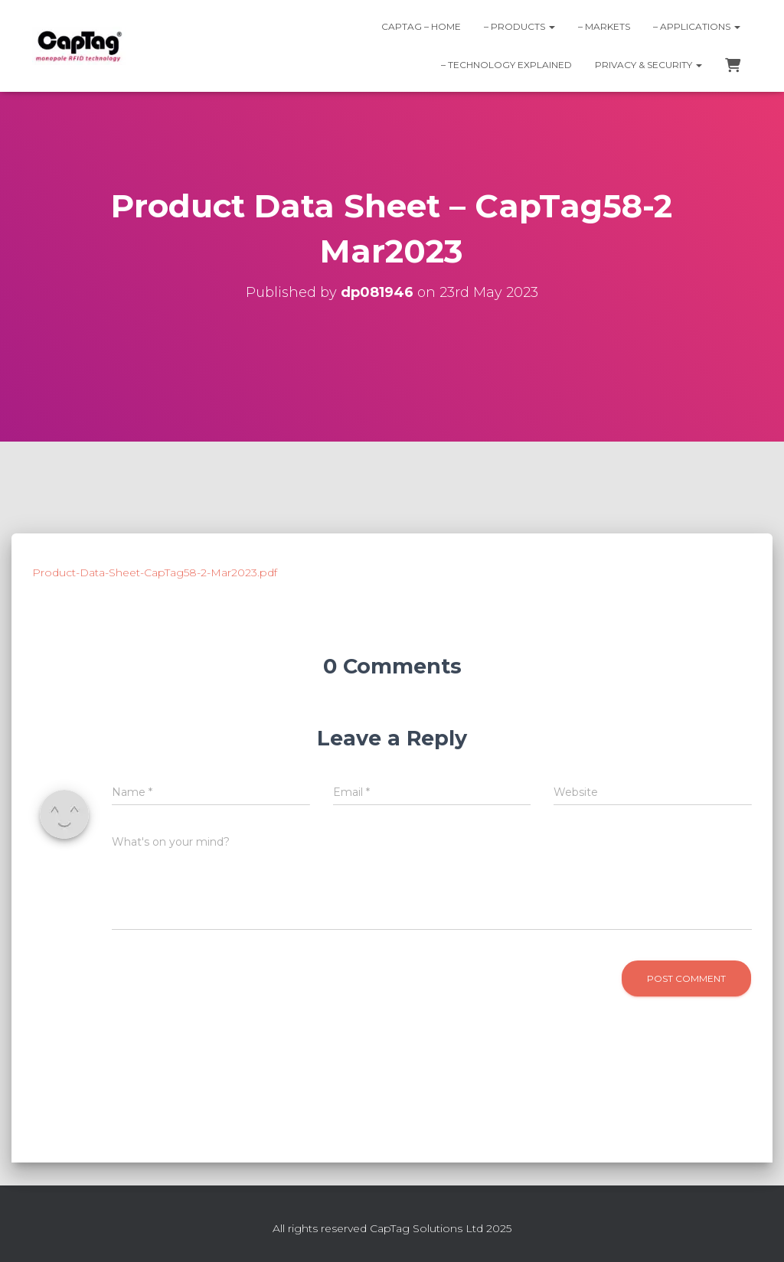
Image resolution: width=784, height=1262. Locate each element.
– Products (519, 26)
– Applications (696, 26)
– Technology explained (506, 64)
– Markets (604, 26)
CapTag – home (421, 26)
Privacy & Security (648, 64)
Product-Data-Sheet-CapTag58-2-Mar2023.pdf (154, 572)
